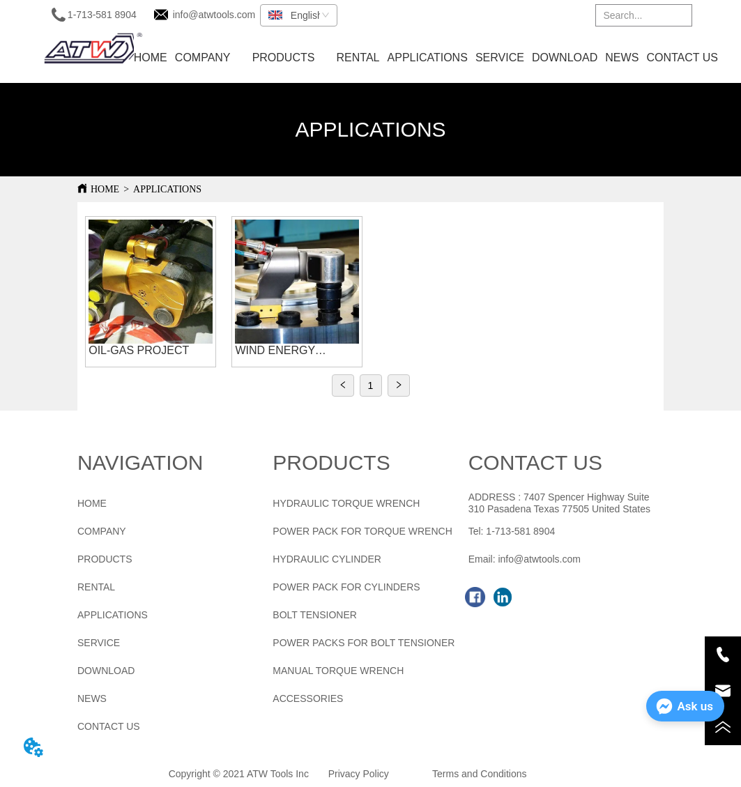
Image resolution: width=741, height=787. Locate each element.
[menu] (425, 58)
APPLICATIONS (167, 189)
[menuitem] (283, 58)
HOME (105, 189)
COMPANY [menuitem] (203, 57)
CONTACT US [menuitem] (682, 57)
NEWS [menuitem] (622, 57)
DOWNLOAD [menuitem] (564, 57)
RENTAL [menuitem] (358, 57)
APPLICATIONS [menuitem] (428, 57)
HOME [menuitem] (150, 57)
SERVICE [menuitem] (499, 57)
